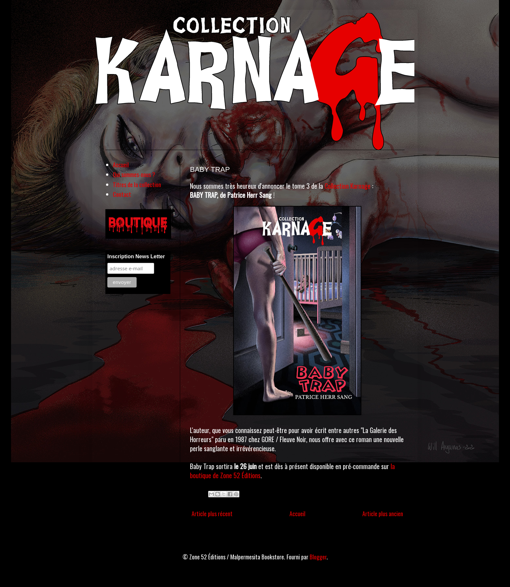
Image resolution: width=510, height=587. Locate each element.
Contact (122, 194)
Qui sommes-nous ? (134, 174)
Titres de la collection (137, 184)
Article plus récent (212, 513)
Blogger (318, 557)
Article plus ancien (382, 513)
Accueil (297, 513)
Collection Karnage (347, 186)
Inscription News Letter (136, 256)
